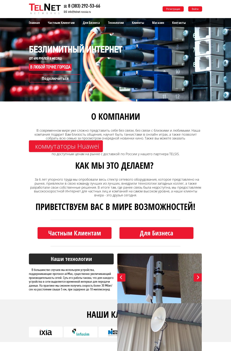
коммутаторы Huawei (67, 146)
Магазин (158, 22)
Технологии (116, 22)
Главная (34, 22)
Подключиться (55, 78)
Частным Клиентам (61, 22)
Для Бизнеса (91, 22)
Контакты (179, 22)
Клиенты (138, 22)
